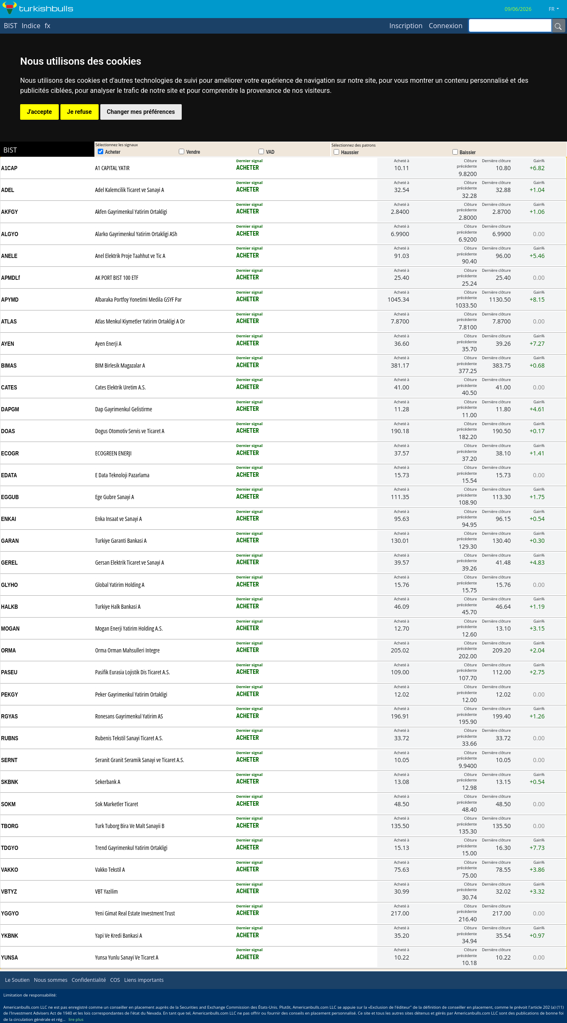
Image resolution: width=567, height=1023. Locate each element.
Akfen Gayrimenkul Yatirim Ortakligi (131, 212)
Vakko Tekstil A (110, 869)
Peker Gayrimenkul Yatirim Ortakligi (131, 694)
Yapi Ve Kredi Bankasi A (118, 935)
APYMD (9, 299)
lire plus (75, 1019)
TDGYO (9, 847)
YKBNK (9, 935)
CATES (9, 387)
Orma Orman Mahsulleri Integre (127, 650)
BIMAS (9, 365)
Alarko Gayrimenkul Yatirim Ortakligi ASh (136, 234)
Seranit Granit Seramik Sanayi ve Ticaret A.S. (139, 760)
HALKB (9, 606)
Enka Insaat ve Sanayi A (118, 519)
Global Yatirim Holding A (119, 585)
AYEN (7, 343)
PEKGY (9, 694)
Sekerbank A (107, 782)
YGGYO (10, 913)
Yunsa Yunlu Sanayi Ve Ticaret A (126, 957)
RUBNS (9, 738)
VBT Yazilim (106, 891)
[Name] (558, 25)
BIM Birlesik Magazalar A (120, 365)
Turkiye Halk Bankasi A (118, 606)
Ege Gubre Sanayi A (114, 497)
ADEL (7, 190)
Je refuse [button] (79, 111)
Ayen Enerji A (108, 343)
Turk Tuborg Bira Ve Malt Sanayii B (130, 826)
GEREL (9, 562)
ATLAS (9, 321)
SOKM (8, 804)
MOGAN (10, 628)
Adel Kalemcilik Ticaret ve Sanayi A (129, 190)
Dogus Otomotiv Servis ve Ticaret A (130, 431)
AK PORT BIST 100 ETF (116, 277)
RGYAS (9, 716)
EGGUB (10, 497)
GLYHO (9, 584)
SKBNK (9, 781)
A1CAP (9, 168)
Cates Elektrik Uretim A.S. (120, 387)
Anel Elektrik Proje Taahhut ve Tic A (130, 256)
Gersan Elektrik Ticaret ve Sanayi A (129, 562)
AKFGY (9, 211)
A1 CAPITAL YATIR (112, 168)
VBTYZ (9, 891)
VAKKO (9, 869)
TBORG (9, 826)
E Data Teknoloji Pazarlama (122, 475)
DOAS (8, 431)
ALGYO (9, 234)
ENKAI (8, 518)
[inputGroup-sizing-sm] (510, 25)
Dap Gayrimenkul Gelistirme (123, 409)
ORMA (8, 650)
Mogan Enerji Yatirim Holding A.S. (129, 628)
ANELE (9, 255)
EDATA (9, 475)
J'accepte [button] (39, 111)
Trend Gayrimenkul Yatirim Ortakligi (131, 848)
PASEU (9, 672)
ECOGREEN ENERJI (113, 453)
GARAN (10, 540)
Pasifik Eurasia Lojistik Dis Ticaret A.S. (132, 672)
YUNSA (9, 957)
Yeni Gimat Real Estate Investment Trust (135, 913)
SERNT (9, 760)
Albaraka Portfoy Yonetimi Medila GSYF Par (138, 299)
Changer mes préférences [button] (141, 111)
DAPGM (10, 409)
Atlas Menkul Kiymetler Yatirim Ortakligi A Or (140, 321)
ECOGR (10, 453)
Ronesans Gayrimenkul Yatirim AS (129, 716)
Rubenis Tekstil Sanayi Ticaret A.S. (129, 738)
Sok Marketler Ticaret (116, 804)
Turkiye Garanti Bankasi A (121, 540)
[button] (557, 9)
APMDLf (10, 277)
